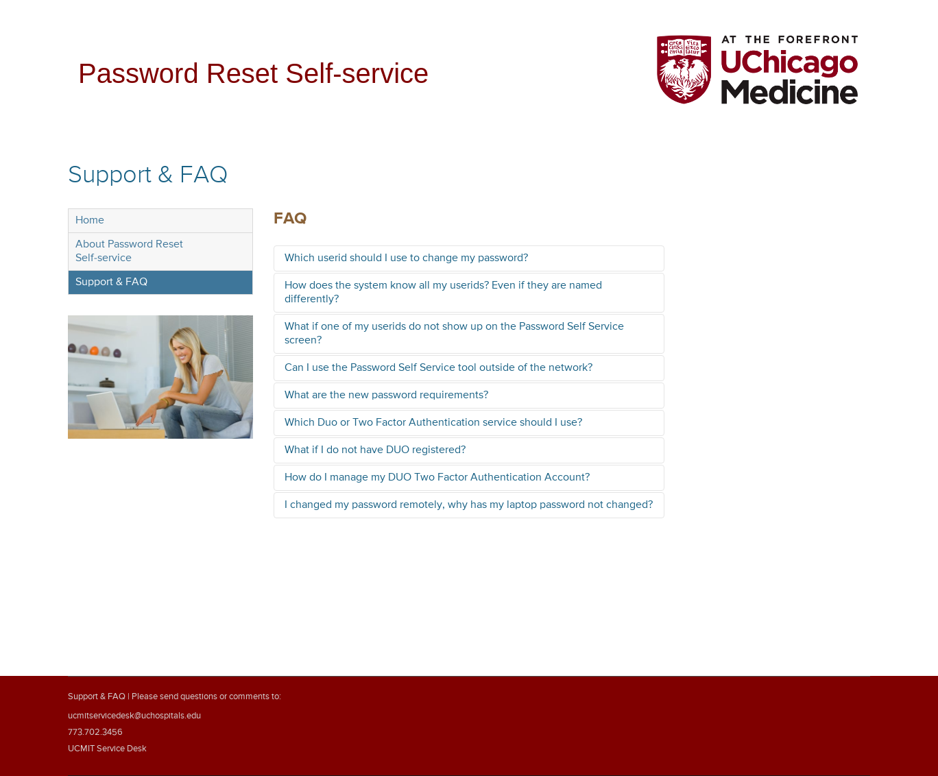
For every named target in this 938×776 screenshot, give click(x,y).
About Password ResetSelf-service (129, 251)
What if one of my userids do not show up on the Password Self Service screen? (454, 334)
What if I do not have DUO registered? (375, 450)
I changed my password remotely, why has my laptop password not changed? (469, 505)
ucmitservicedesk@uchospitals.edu (134, 716)
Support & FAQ (111, 282)
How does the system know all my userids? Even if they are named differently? (443, 292)
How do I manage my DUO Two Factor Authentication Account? (437, 477)
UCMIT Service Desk (107, 748)
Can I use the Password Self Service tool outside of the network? (438, 368)
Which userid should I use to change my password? (406, 258)
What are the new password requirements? (386, 395)
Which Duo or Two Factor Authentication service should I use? (433, 422)
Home (89, 220)
